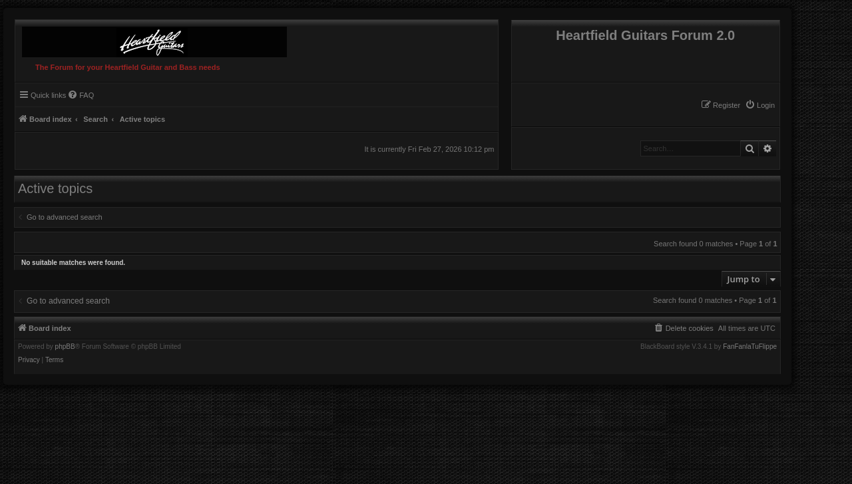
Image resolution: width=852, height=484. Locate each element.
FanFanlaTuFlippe (750, 347)
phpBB (65, 347)
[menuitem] (760, 105)
